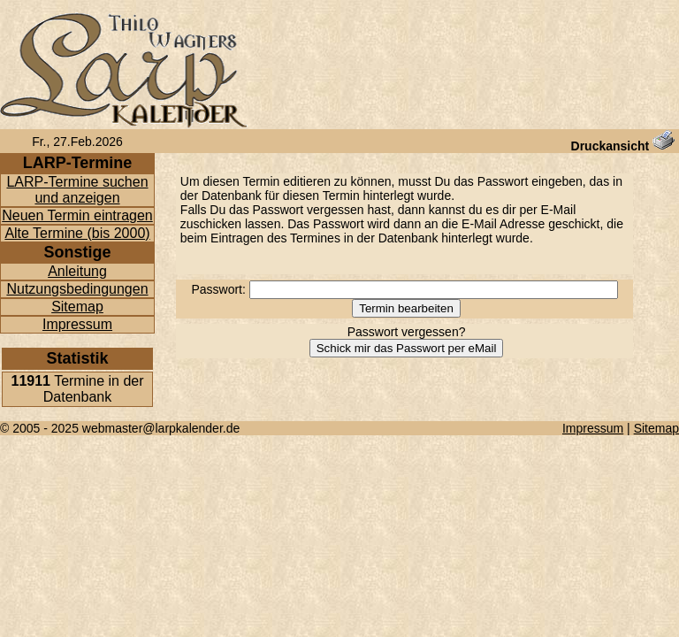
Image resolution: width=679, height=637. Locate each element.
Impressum (77, 324)
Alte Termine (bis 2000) (76, 233)
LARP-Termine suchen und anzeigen (77, 189)
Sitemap (77, 306)
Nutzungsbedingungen (77, 288)
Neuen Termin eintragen (77, 215)
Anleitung (77, 271)
